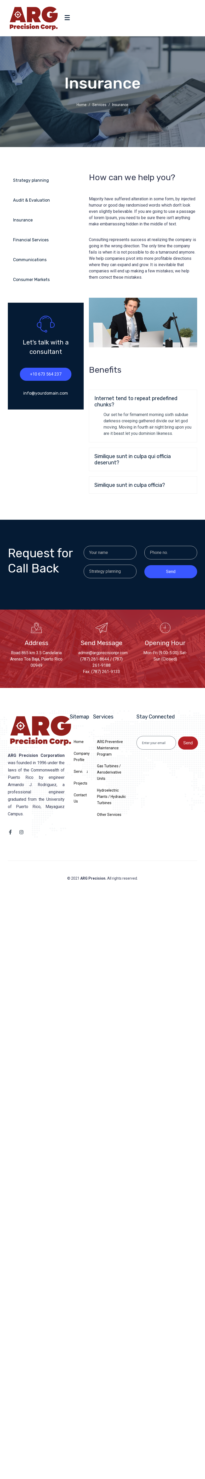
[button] (143, 401)
